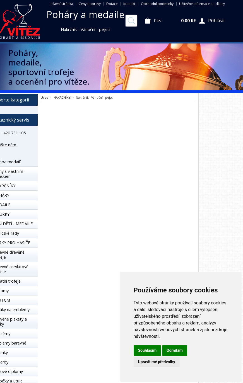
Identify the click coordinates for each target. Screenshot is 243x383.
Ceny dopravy (90, 3)
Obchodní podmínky (157, 3)
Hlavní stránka (62, 3)
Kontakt (129, 3)
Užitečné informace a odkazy (202, 3)
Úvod (44, 97)
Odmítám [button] (175, 350)
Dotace (112, 3)
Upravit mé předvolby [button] (156, 362)
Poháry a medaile (85, 14)
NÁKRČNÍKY (62, 97)
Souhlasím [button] (147, 350)
